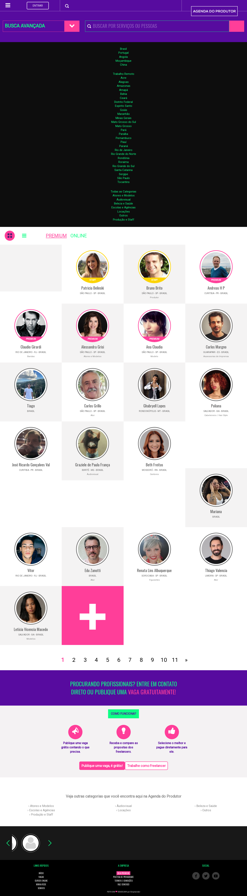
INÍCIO (41, 873)
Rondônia (123, 158)
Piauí (123, 142)
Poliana (216, 406)
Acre (123, 77)
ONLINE (78, 235)
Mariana (216, 511)
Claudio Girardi (31, 347)
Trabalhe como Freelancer (146, 766)
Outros (123, 215)
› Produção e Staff (41, 814)
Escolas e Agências (123, 207)
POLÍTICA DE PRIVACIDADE (123, 876)
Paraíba (123, 134)
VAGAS (41, 876)
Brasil (123, 49)
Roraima (123, 162)
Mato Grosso (123, 126)
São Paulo (123, 178)
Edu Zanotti (93, 570)
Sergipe (123, 174)
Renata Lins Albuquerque (154, 570)
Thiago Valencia (216, 570)
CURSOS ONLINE (41, 880)
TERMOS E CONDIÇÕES (123, 880)
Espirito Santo (123, 106)
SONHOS (41, 888)
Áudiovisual (123, 199)
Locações (123, 211)
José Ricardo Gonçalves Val (31, 464)
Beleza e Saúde (123, 203)
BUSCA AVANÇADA (25, 26)
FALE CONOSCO (123, 884)
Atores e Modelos (124, 195)
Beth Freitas (154, 464)
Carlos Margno (216, 347)
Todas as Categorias (123, 191)
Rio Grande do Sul (123, 166)
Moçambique (123, 60)
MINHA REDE (41, 884)
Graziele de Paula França (92, 464)
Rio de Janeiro (123, 150)
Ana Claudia (154, 347)
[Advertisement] (31, 268)
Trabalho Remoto (123, 74)
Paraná (123, 146)
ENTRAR (38, 5)
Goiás (123, 110)
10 (164, 660)
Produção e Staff (123, 219)
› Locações (123, 810)
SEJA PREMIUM (123, 873)
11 (175, 660)
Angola (123, 57)
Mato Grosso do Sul (123, 122)
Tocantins (123, 182)
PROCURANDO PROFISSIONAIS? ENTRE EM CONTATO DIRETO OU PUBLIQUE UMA (123, 688)
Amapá (123, 90)
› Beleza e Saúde (206, 806)
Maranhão (123, 114)
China (123, 64)
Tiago (31, 406)
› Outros (206, 810)
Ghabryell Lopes (154, 406)
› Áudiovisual (123, 806)
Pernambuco (123, 138)
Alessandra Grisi (92, 347)
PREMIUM (56, 235)
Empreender (135, 892)
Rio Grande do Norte (123, 154)
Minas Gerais (123, 118)
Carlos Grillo (92, 406)
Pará (123, 130)
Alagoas (124, 82)
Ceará (123, 98)
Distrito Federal (123, 102)
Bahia (123, 94)
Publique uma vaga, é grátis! (102, 766)
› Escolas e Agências (41, 810)
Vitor (30, 570)
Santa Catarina (123, 170)
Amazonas (123, 86)
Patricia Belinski (92, 288)
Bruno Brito (154, 288)
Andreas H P (216, 288)
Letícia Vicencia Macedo (31, 629)
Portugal (123, 52)
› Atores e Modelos (41, 806)
